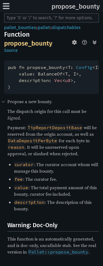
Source (11, 50)
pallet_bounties (20, 27)
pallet (44, 27)
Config (84, 67)
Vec (58, 80)
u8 (68, 80)
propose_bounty (76, 6)
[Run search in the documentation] (51, 18)
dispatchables (66, 27)
